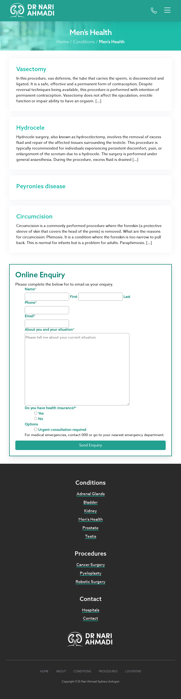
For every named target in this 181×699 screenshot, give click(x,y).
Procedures (108, 671)
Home (63, 41)
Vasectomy (31, 69)
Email (30, 316)
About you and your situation (49, 329)
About (61, 671)
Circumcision (34, 216)
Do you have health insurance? (51, 408)
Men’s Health (90, 519)
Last (126, 296)
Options (31, 424)
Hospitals (90, 610)
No (40, 418)
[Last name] (100, 297)
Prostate (90, 528)
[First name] (47, 297)
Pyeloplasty (90, 573)
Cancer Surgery (90, 565)
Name (30, 289)
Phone (31, 302)
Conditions (84, 41)
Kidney (90, 511)
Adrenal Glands (91, 494)
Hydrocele (30, 127)
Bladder (90, 502)
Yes (41, 413)
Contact (90, 618)
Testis (90, 536)
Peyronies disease (41, 186)
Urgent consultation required (62, 429)
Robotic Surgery (90, 582)
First (73, 296)
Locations (133, 671)
